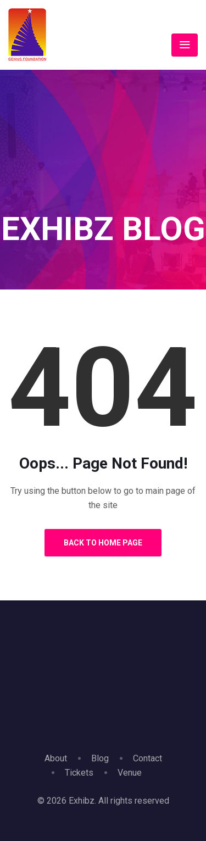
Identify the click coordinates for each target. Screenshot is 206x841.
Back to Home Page (103, 542)
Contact (147, 758)
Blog (100, 758)
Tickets (79, 772)
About (55, 758)
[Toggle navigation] (184, 45)
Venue (130, 772)
